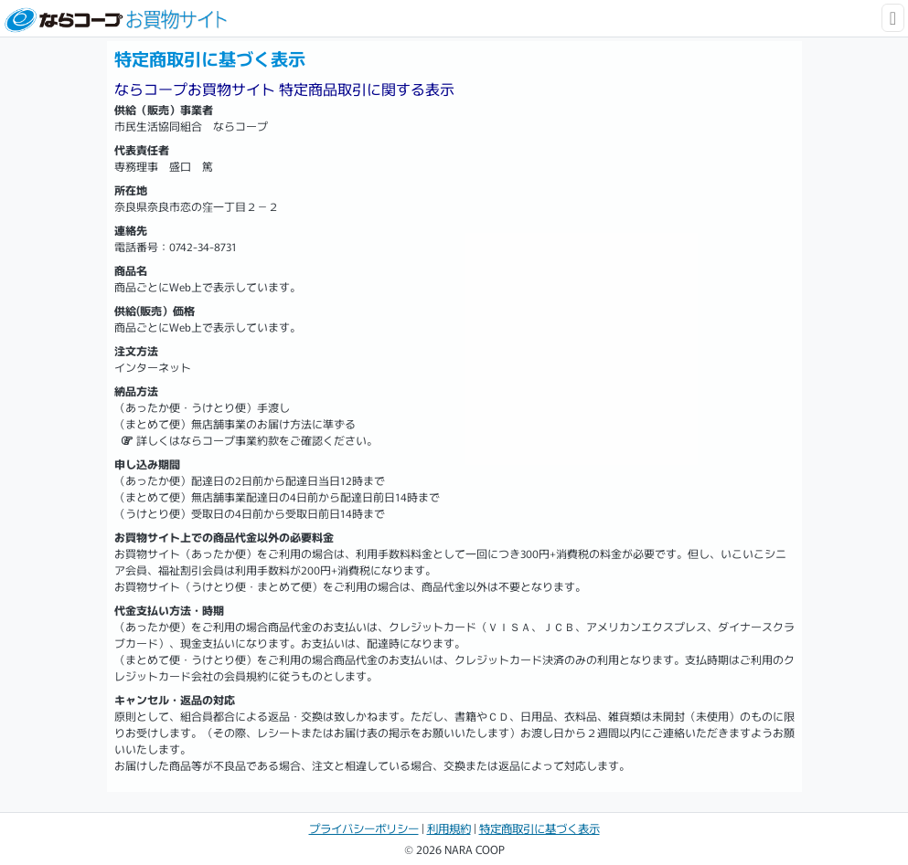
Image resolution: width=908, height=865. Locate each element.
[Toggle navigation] (892, 18)
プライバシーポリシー (364, 828)
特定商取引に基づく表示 (539, 828)
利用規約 (449, 828)
